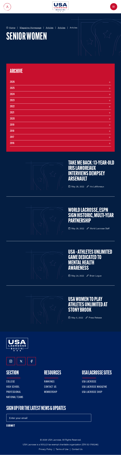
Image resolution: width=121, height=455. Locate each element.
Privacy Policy (45, 449)
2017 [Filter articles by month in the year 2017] (12, 137)
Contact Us (50, 386)
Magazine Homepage (30, 27)
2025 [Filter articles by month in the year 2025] (12, 88)
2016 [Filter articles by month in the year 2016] (12, 143)
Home (12, 27)
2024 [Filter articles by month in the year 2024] (12, 94)
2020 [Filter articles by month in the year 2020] (12, 118)
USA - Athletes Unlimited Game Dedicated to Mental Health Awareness (90, 260)
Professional (13, 392)
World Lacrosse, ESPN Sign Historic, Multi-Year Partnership (91, 216)
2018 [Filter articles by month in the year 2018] (12, 131)
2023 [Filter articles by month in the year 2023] (12, 100)
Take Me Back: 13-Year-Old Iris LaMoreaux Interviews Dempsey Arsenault (91, 171)
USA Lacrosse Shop (92, 392)
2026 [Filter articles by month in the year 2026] (12, 82)
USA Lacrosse (89, 381)
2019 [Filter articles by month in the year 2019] (12, 124)
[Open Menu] (113, 6)
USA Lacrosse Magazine (94, 386)
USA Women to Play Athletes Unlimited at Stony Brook (87, 305)
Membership (50, 392)
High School (13, 386)
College (10, 381)
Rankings (49, 381)
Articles (49, 27)
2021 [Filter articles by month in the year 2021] (12, 112)
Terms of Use (62, 449)
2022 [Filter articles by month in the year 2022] (12, 106)
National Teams (14, 397)
